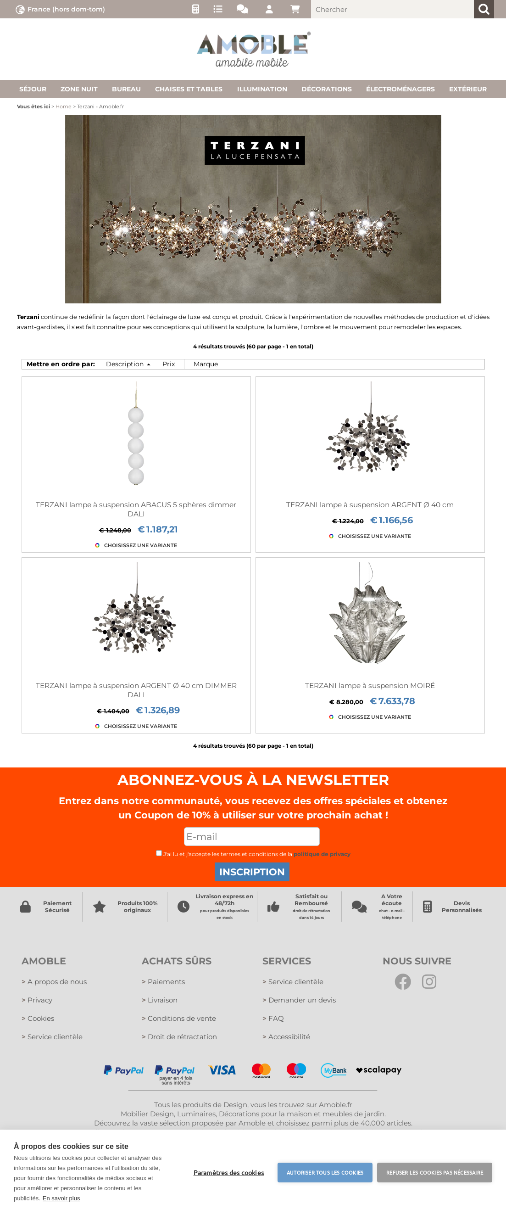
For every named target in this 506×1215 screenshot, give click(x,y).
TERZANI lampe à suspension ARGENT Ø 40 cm (370, 504)
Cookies (38, 1018)
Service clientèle (52, 1036)
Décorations (326, 89)
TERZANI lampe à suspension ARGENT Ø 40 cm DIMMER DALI (136, 690)
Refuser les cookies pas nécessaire (434, 1172)
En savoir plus (61, 1198)
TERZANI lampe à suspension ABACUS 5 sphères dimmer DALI (136, 509)
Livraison (160, 1000)
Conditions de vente (179, 1018)
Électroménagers (400, 89)
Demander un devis (299, 1000)
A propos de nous (54, 981)
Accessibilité (286, 1036)
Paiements (163, 981)
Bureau (126, 89)
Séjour (32, 89)
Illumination (262, 89)
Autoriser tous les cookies (325, 1172)
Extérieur (468, 89)
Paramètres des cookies (229, 1172)
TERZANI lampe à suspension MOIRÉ (370, 685)
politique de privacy (322, 854)
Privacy (37, 1000)
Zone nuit (79, 89)
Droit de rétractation (179, 1036)
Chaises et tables (188, 89)
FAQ (273, 1018)
